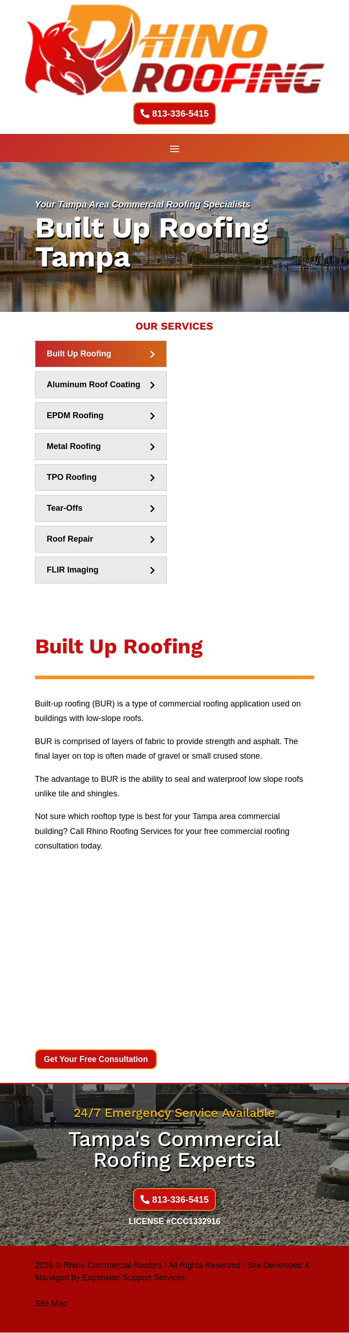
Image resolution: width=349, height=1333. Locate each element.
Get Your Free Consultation (97, 1059)
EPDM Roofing (75, 415)
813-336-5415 (180, 113)
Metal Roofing (74, 446)
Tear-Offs (65, 508)
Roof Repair (70, 538)
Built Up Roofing (79, 353)
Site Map (51, 1303)
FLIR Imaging (73, 569)
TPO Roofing (72, 477)
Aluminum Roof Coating (93, 384)
